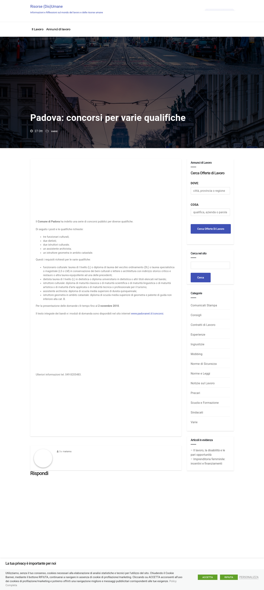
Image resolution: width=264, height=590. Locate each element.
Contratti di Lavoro (203, 325)
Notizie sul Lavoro (203, 383)
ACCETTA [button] (207, 577)
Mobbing (196, 354)
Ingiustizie (197, 344)
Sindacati (197, 412)
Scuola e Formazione (205, 402)
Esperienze (198, 334)
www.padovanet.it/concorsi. (147, 313)
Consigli (196, 315)
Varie (54, 131)
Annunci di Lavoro (219, 9)
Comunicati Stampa (204, 305)
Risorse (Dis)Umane (66, 9)
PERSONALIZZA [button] (248, 577)
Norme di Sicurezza (204, 364)
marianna (67, 451)
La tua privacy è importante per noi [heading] (31, 563)
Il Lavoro (37, 29)
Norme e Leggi (200, 373)
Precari (195, 393)
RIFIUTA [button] (229, 577)
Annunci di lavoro (58, 29)
